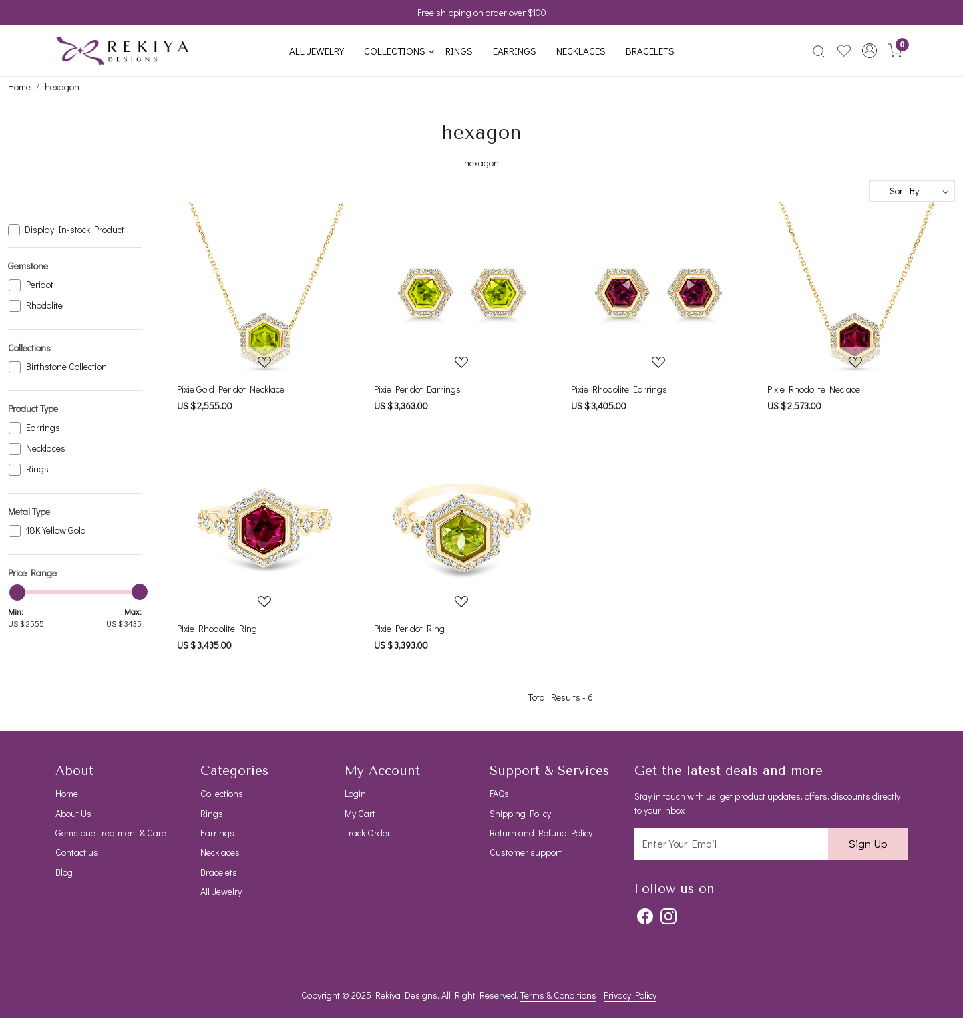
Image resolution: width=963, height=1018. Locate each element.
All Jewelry (316, 50)
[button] (869, 50)
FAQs (499, 793)
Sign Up (868, 843)
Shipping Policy (520, 813)
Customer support (526, 852)
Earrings (514, 50)
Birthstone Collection (66, 367)
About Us (73, 813)
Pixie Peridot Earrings (417, 389)
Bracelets (650, 50)
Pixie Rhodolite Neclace (813, 389)
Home (66, 793)
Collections (398, 50)
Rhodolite (44, 305)
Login (355, 793)
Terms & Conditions (558, 995)
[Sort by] (912, 191)
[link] (818, 51)
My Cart (360, 813)
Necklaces (581, 50)
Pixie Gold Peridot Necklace (230, 389)
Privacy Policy (630, 995)
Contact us (76, 852)
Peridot (39, 285)
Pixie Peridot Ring (409, 628)
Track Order (368, 832)
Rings (459, 50)
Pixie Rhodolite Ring (217, 628)
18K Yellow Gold (56, 530)
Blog (64, 872)
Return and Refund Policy (541, 832)
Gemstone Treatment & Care (110, 832)
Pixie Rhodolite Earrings (619, 389)
